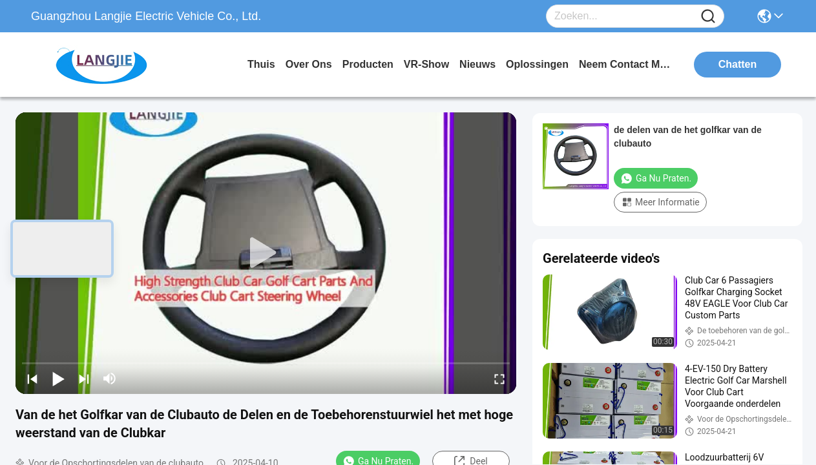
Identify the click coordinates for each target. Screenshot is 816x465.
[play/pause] (58, 378)
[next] (84, 378)
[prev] (32, 378)
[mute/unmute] (110, 378)
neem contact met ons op (627, 64)
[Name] (708, 16)
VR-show (426, 64)
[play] (266, 253)
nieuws (477, 64)
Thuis (261, 64)
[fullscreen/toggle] (499, 378)
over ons (309, 64)
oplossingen (537, 64)
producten (367, 64)
